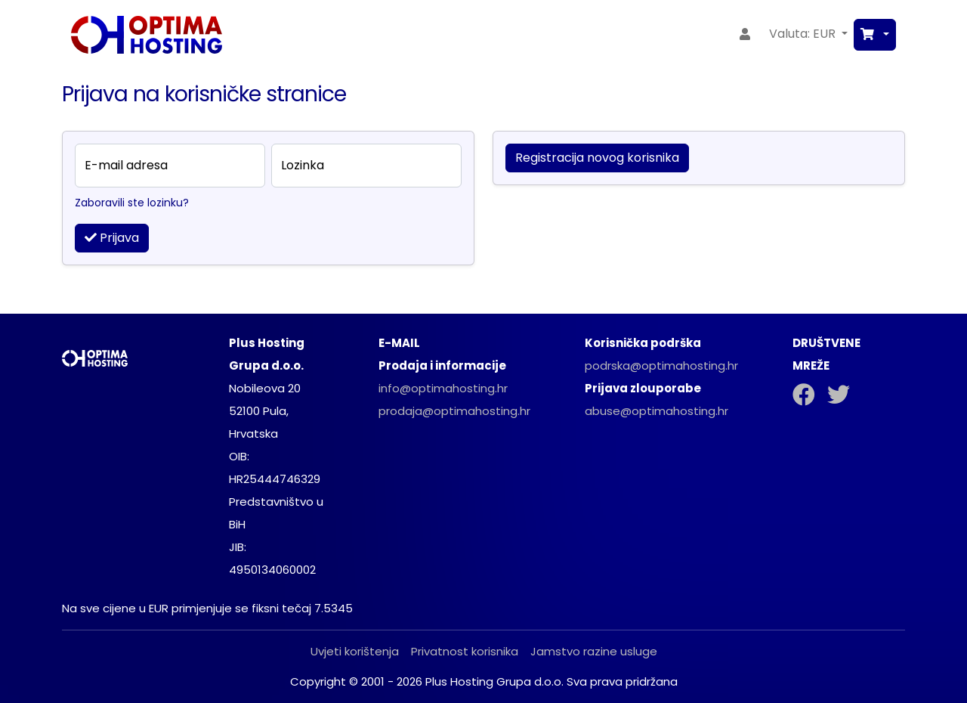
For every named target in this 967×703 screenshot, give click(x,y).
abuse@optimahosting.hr (656, 411)
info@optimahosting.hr (443, 388)
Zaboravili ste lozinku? (132, 202)
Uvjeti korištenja (354, 651)
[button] (875, 35)
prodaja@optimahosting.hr (454, 411)
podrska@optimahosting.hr (661, 365)
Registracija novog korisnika (597, 157)
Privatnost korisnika (464, 651)
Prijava (112, 237)
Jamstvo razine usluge (593, 651)
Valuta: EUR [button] (804, 33)
